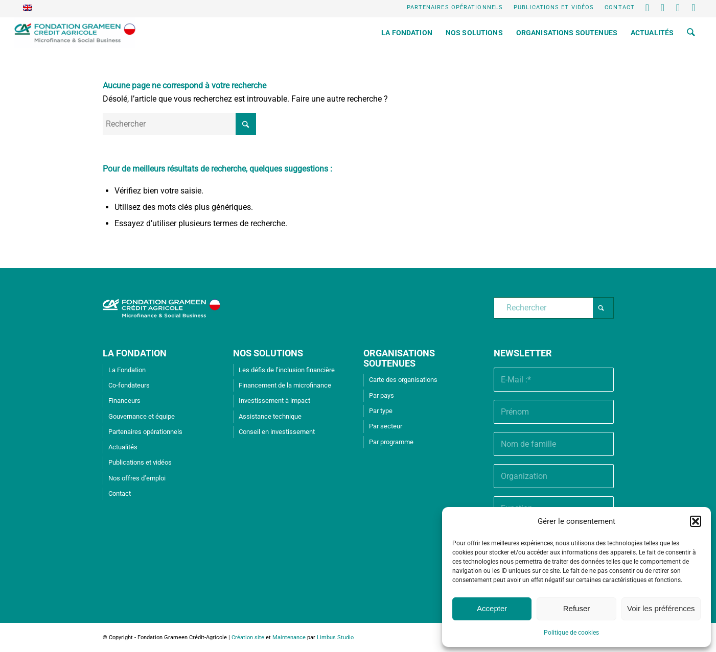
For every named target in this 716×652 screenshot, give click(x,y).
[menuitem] (455, 7)
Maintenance (289, 637)
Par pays (381, 395)
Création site (248, 637)
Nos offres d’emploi (137, 478)
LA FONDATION (135, 353)
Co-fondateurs (129, 385)
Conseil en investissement (277, 432)
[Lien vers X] (647, 7)
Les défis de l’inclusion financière (287, 370)
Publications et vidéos (554, 7)
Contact (620, 7)
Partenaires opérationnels (455, 7)
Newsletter (523, 353)
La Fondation (127, 370)
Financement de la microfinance (285, 385)
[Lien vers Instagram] (694, 7)
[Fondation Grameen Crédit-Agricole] (74, 32)
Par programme (391, 442)
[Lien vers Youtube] (678, 7)
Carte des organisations (403, 379)
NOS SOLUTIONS (268, 353)
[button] (695, 521)
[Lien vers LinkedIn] (663, 7)
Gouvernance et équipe (141, 416)
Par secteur (385, 426)
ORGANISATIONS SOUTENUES (399, 358)
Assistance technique (270, 416)
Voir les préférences (661, 608)
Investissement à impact (274, 400)
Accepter (492, 608)
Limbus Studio (335, 637)
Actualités (122, 447)
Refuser (576, 608)
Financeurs (124, 400)
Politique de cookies (571, 632)
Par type (380, 411)
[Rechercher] (691, 32)
